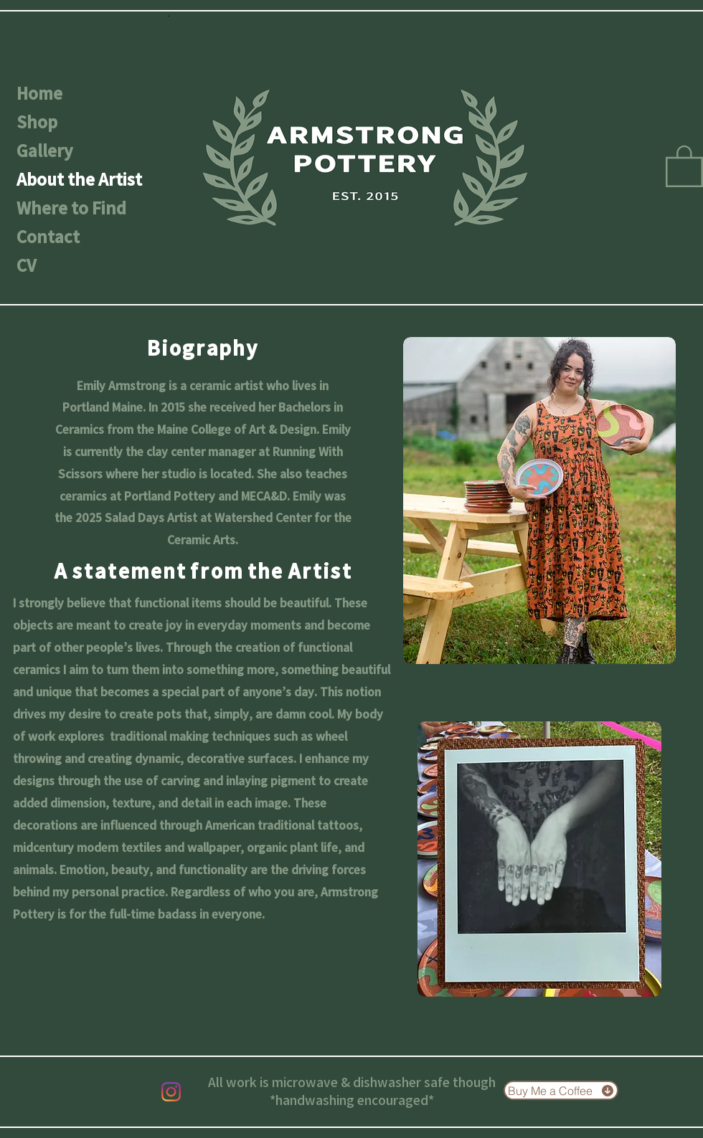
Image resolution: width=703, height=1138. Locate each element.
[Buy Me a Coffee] (561, 1090)
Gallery (44, 150)
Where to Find (71, 207)
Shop (36, 121)
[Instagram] (171, 1091)
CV (26, 265)
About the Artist (79, 179)
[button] (684, 165)
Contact (48, 236)
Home (39, 93)
